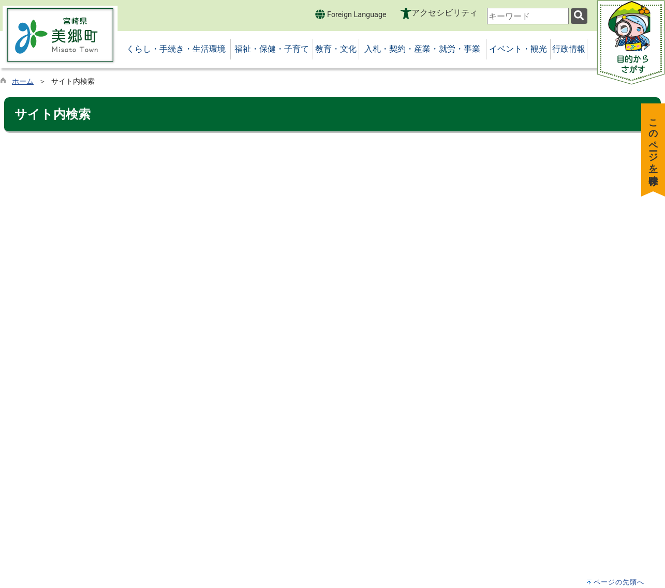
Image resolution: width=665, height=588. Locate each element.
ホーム (23, 81)
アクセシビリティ (444, 13)
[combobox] (527, 16)
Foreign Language (350, 14)
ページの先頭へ (619, 582)
